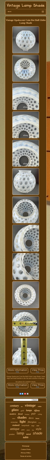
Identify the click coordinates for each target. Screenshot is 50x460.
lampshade (25, 425)
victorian (14, 422)
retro (13, 418)
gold (22, 411)
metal (28, 434)
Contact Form (25, 449)
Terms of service (25, 456)
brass (37, 418)
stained (15, 425)
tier (22, 406)
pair (33, 413)
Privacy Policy (26, 453)
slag (33, 430)
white (39, 406)
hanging (27, 414)
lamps (29, 410)
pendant (12, 434)
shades (22, 417)
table (25, 437)
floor (40, 422)
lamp (20, 433)
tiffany (37, 410)
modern (13, 414)
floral (20, 414)
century (14, 405)
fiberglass (32, 422)
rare (37, 425)
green (22, 429)
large (33, 425)
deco (31, 418)
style (38, 428)
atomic (28, 430)
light (23, 421)
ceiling (40, 414)
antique (14, 428)
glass (15, 410)
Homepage (25, 446)
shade (37, 433)
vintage (30, 405)
